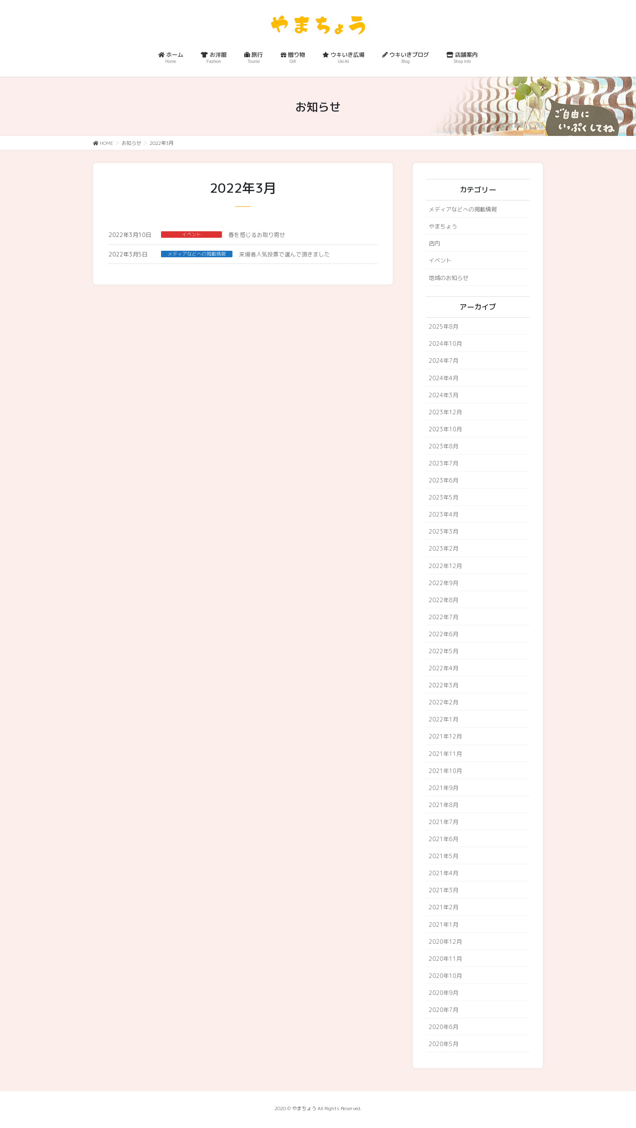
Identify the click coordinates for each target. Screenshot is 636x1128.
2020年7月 (443, 1010)
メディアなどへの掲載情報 (197, 254)
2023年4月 (443, 514)
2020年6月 (443, 1027)
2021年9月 (443, 788)
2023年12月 (445, 412)
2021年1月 (443, 924)
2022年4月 (443, 668)
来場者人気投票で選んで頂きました (284, 254)
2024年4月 (443, 378)
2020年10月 (445, 975)
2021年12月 (445, 736)
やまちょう (443, 226)
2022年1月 (443, 719)
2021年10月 (445, 771)
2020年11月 (445, 958)
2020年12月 (445, 941)
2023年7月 (443, 463)
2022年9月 (443, 583)
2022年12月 (445, 566)
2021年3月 (443, 890)
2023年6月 (443, 480)
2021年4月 (443, 873)
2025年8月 (443, 326)
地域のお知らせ (448, 278)
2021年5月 (443, 856)
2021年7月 (443, 822)
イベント (191, 234)
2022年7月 (443, 617)
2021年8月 (443, 805)
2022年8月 (443, 600)
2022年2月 (443, 702)
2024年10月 (445, 343)
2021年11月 (445, 754)
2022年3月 (443, 685)
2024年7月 (443, 360)
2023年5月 (443, 497)
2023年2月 (443, 548)
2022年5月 (443, 651)
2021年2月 (443, 907)
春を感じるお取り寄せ (256, 235)
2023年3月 (443, 531)
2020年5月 (443, 1044)
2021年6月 (443, 839)
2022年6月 (443, 634)
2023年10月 (445, 429)
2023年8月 (443, 446)
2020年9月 (443, 993)
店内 (434, 243)
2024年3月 (443, 395)
